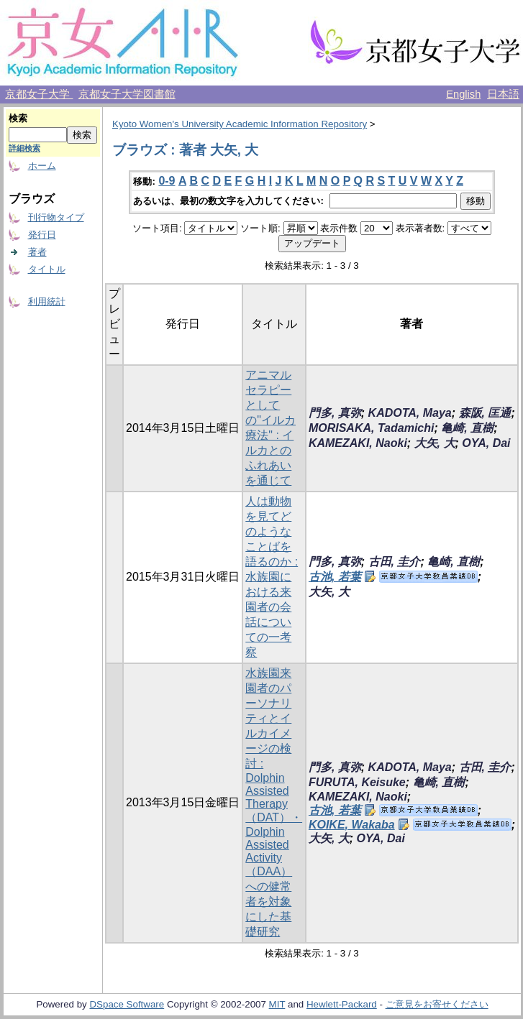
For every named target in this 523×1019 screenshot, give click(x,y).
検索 (18, 118)
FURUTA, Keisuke (357, 782)
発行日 (42, 234)
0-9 (166, 181)
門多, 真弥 (335, 413)
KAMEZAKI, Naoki (358, 443)
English (463, 94)
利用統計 (46, 301)
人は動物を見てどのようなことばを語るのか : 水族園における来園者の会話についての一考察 (271, 576)
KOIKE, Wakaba (352, 825)
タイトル (46, 269)
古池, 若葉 (335, 577)
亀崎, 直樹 (467, 428)
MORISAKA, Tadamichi (372, 428)
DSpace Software (126, 1004)
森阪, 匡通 (485, 413)
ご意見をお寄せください (437, 1004)
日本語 (503, 94)
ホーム (42, 165)
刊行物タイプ (56, 217)
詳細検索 (24, 148)
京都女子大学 (39, 94)
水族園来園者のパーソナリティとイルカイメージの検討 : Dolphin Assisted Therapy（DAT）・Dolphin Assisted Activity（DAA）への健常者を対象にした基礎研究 (273, 802)
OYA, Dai (486, 443)
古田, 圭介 (394, 561)
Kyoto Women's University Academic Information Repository (239, 124)
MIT (277, 1004)
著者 (37, 251)
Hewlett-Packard (341, 1004)
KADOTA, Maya (410, 413)
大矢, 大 (434, 443)
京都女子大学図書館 (127, 94)
